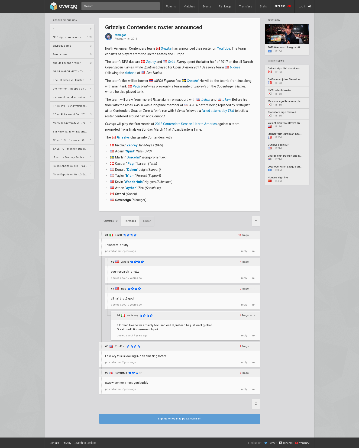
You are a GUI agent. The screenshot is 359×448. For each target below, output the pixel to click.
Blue (123, 288)
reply (244, 251)
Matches (189, 6)
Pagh (131, 163)
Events (207, 6)
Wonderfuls (134, 182)
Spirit (130, 151)
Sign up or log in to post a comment (179, 418)
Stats (263, 6)
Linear (147, 220)
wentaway (132, 315)
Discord (285, 443)
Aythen (131, 188)
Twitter (270, 443)
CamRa (125, 261)
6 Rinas (235, 67)
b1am (130, 175)
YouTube (223, 48)
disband (130, 73)
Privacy (66, 443)
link (253, 251)
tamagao (120, 35)
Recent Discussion (65, 20)
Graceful (133, 157)
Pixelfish (120, 346)
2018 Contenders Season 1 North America (186, 124)
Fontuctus (121, 372)
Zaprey (131, 145)
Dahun (132, 169)
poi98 (118, 235)
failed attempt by (218, 111)
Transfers (245, 6)
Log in (304, 6)
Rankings (225, 6)
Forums (171, 6)
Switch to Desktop (85, 443)
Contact (54, 443)
